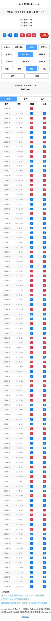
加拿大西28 (19, 47)
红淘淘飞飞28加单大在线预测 (34, 603)
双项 (13, 76)
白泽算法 (25, 54)
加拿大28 (7, 47)
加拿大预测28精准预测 (10, 603)
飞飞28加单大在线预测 (34, 596)
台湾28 (31, 47)
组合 (7, 69)
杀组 (19, 69)
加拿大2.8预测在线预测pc (12, 596)
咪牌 (44, 35)
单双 (44, 69)
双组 (37, 76)
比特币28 (44, 47)
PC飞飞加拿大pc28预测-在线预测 (15, 599)
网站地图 (25, 617)
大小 (31, 69)
